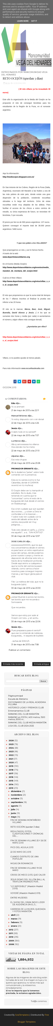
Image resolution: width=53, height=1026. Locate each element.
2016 (11, 777)
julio (13, 809)
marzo (14, 919)
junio (14, 813)
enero (14, 926)
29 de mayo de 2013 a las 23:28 (25, 463)
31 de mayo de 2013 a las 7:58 (25, 644)
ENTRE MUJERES (18, 898)
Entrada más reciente (13, 664)
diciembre (16, 791)
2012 (11, 930)
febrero (15, 922)
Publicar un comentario (19, 650)
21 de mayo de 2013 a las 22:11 (25, 410)
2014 (11, 784)
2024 (11, 748)
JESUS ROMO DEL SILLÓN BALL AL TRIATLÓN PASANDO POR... (27, 880)
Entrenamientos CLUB (18, 711)
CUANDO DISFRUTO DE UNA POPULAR (24, 857)
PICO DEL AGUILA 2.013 (21, 847)
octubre (15, 798)
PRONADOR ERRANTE (22, 468)
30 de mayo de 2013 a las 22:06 (25, 621)
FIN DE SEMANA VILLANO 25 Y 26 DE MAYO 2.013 (28, 841)
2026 (11, 740)
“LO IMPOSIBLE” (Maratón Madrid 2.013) (26, 887)
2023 (11, 751)
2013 (11, 788)
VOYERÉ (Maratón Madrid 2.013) (25, 893)
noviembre (16, 795)
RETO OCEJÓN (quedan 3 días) (24, 827)
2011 (11, 933)
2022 (11, 755)
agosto (15, 806)
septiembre (17, 802)
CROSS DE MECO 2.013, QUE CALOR (27, 875)
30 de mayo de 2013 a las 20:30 (26, 588)
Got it (34, 21)
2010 (11, 937)
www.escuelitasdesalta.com (32, 368)
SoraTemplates (22, 1015)
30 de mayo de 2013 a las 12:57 (25, 536)
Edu (13, 403)
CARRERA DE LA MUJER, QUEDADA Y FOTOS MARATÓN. (28, 910)
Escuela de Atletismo (18, 699)
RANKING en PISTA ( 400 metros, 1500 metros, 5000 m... (26, 718)
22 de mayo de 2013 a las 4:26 (25, 423)
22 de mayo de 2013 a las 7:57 (25, 435)
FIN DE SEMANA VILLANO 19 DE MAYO (26, 869)
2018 (11, 770)
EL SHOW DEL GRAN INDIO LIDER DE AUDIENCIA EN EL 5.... (27, 903)
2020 (11, 762)
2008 (11, 944)
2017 (11, 773)
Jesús (14, 428)
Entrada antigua (41, 664)
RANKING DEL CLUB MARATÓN (23, 714)
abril (13, 915)
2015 (11, 781)
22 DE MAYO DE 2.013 (20, 852)
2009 (11, 941)
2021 (11, 759)
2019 (11, 766)
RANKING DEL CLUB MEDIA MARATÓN (27, 722)
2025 (11, 744)
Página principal (15, 696)
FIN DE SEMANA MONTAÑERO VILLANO (25, 821)
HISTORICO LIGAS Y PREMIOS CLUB (26, 707)
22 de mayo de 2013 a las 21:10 (25, 450)
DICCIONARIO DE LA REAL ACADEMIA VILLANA (27, 703)
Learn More (23, 21)
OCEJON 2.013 (19, 83)
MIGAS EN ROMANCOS (21, 863)
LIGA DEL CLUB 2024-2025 (21, 726)
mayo (14, 817)
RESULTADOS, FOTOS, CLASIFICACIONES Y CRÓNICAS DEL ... (26, 833)
